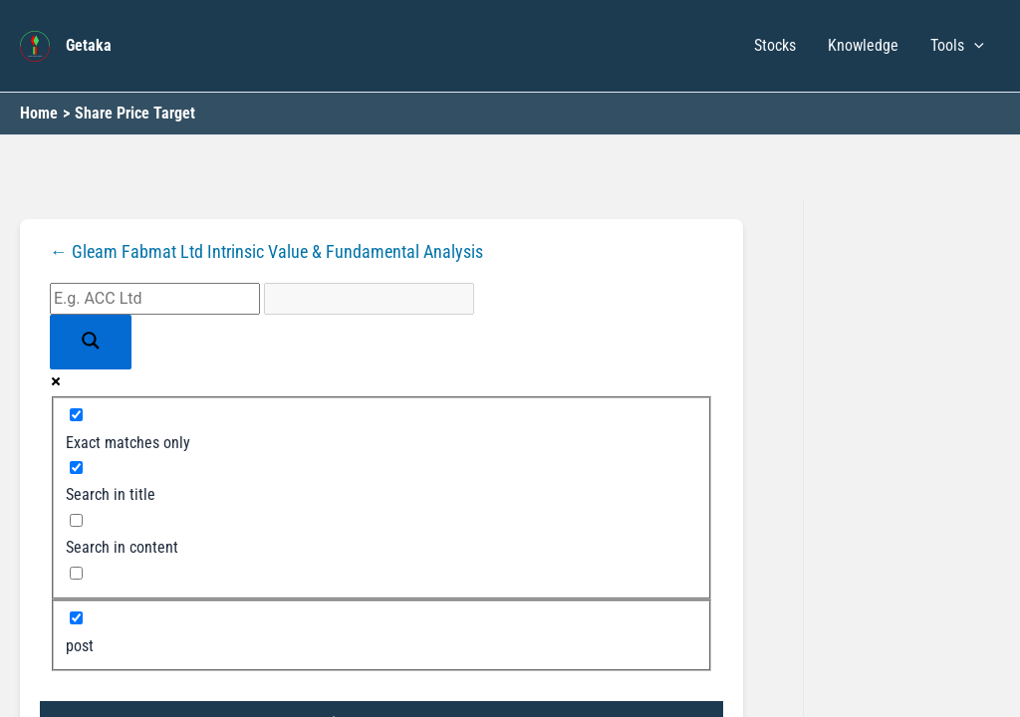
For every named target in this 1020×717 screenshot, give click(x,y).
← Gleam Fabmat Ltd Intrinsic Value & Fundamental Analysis (266, 252)
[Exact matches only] (76, 414)
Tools (957, 46)
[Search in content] (76, 520)
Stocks (775, 45)
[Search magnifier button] (90, 342)
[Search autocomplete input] (369, 299)
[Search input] (155, 299)
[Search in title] (76, 467)
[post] (76, 617)
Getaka (89, 45)
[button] (974, 46)
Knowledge (863, 45)
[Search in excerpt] (76, 573)
